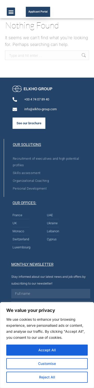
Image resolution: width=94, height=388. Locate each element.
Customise (47, 363)
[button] (11, 12)
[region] (47, 345)
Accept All (47, 350)
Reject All (47, 377)
